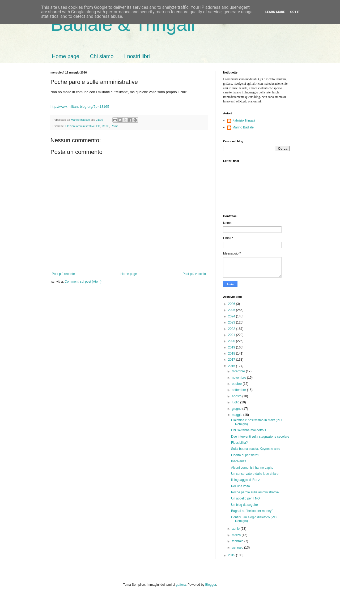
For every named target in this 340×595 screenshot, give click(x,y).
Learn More (275, 12)
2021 (232, 335)
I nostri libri (137, 56)
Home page (65, 56)
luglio (236, 402)
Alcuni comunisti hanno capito (252, 467)
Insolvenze (238, 461)
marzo (237, 535)
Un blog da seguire (244, 505)
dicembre (239, 371)
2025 (232, 310)
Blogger (210, 585)
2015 (232, 555)
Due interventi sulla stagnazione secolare (260, 436)
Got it (295, 12)
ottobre (237, 384)
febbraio (238, 541)
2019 (232, 347)
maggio (237, 415)
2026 (232, 304)
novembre (239, 378)
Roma (114, 126)
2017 (232, 359)
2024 (232, 316)
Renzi (105, 126)
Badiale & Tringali (122, 24)
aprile (236, 529)
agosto (237, 396)
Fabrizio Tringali (243, 120)
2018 (232, 353)
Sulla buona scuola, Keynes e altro (255, 449)
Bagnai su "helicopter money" (252, 511)
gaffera (181, 585)
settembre (239, 390)
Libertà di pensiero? (245, 455)
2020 (232, 341)
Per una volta (240, 486)
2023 (232, 322)
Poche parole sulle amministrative (255, 492)
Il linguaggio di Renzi (246, 480)
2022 (232, 329)
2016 (232, 366)
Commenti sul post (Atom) (83, 281)
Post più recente (63, 274)
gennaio (238, 547)
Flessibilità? (239, 443)
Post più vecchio (194, 274)
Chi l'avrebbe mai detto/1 (248, 430)
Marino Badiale (243, 127)
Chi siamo (101, 56)
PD (98, 126)
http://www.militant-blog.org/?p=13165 (79, 107)
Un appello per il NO (245, 498)
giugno (237, 409)
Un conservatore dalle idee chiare (255, 474)
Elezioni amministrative (80, 126)
